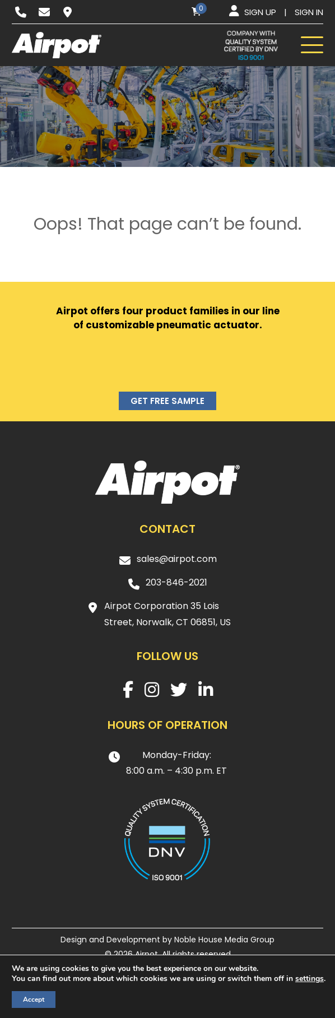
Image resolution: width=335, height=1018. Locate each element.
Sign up (260, 12)
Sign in (309, 12)
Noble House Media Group (224, 939)
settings (309, 979)
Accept (33, 999)
